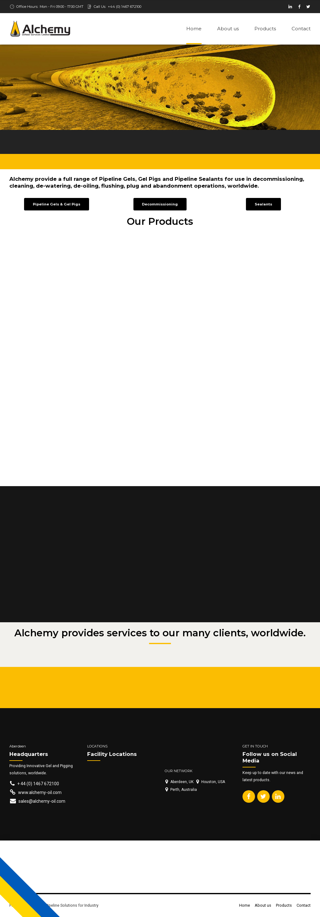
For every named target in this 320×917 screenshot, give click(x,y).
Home (194, 29)
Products (265, 29)
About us (228, 29)
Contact (301, 29)
